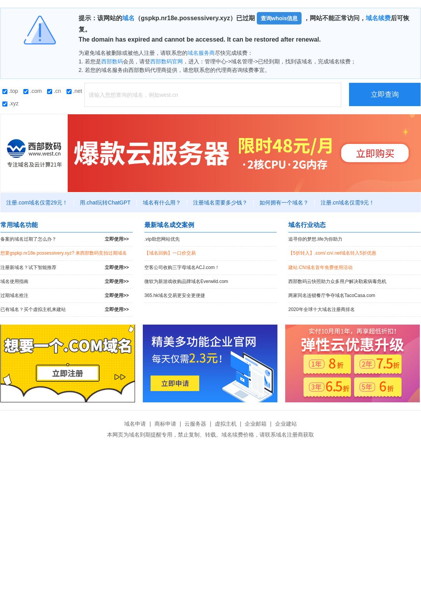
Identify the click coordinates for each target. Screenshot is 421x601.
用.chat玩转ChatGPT (105, 202)
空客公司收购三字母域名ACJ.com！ (181, 267)
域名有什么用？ (162, 202)
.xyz (10, 103)
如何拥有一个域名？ (284, 202)
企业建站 (286, 424)
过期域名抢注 (64, 295)
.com (32, 91)
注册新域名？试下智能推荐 (64, 267)
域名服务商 (201, 53)
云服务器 (195, 424)
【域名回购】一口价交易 (170, 253)
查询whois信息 (279, 18)
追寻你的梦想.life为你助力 (315, 239)
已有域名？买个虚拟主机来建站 (64, 309)
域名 (128, 18)
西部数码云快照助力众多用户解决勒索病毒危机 (337, 281)
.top (10, 91)
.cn (54, 91)
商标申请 (165, 424)
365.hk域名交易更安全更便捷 (174, 295)
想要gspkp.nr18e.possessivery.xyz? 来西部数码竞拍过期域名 (63, 253)
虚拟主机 (226, 424)
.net (74, 91)
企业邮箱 (256, 424)
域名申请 (135, 424)
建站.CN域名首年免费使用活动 (320, 267)
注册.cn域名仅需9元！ (347, 202)
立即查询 (385, 94)
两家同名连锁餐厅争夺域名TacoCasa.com (331, 295)
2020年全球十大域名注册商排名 (321, 309)
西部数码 (112, 61)
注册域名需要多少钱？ (220, 202)
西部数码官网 (166, 61)
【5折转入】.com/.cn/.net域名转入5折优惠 (332, 253)
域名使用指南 (64, 281)
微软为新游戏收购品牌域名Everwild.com (186, 281)
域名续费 (378, 18)
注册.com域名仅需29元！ (37, 202)
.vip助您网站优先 (162, 239)
